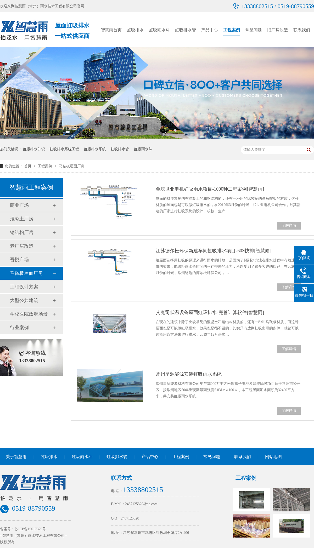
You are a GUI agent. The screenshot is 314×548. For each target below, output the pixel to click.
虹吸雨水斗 (159, 30)
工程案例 (231, 30)
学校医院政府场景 (29, 314)
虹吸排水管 (185, 30)
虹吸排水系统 (95, 149)
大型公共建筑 (24, 300)
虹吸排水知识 (34, 149)
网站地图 (273, 456)
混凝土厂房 (21, 218)
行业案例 (19, 327)
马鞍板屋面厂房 (72, 166)
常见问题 (253, 30)
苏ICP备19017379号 (30, 529)
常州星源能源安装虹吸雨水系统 (189, 374)
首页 (28, 166)
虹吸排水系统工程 (64, 149)
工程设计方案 (24, 286)
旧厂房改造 (277, 30)
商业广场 (19, 205)
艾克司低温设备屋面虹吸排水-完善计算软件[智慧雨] (210, 312)
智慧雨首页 (111, 30)
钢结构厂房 (21, 232)
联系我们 (301, 30)
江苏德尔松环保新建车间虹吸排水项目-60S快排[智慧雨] (213, 250)
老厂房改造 (21, 246)
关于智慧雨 (16, 456)
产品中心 (209, 30)
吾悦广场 (19, 259)
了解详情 (289, 225)
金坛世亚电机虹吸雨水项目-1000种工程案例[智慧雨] (210, 189)
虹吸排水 (135, 30)
